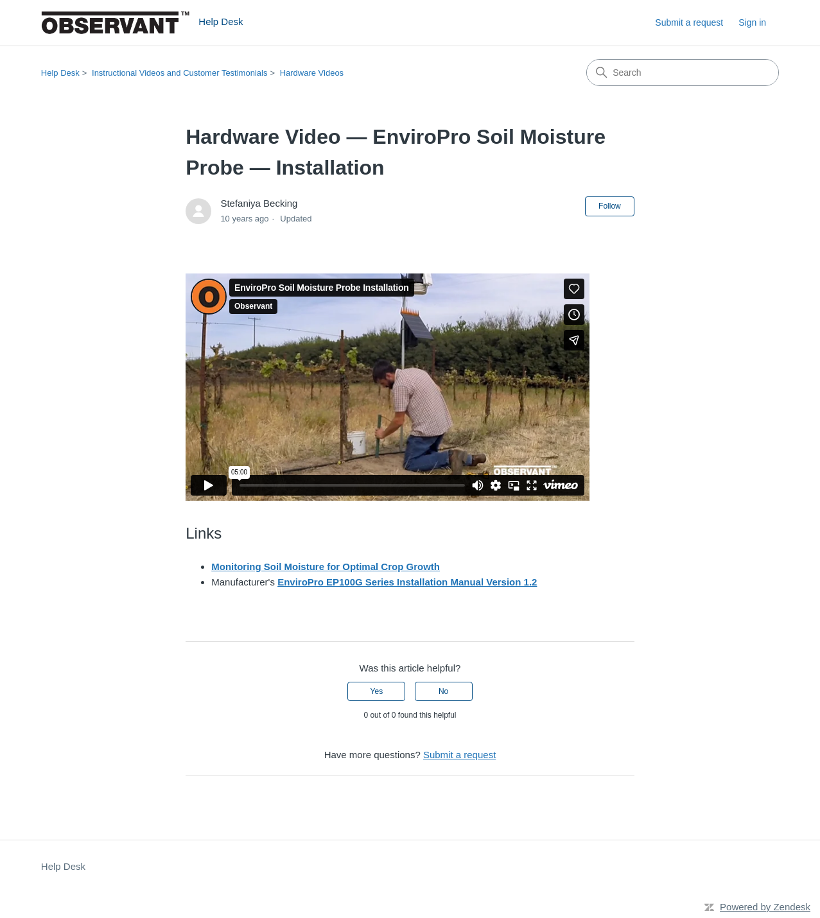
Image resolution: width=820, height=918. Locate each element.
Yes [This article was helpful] (377, 691)
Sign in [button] (752, 22)
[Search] (682, 72)
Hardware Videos (312, 73)
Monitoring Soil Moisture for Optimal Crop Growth (325, 566)
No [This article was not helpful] (443, 691)
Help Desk (60, 73)
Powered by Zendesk (765, 906)
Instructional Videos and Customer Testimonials (179, 73)
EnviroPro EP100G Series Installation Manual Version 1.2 (407, 581)
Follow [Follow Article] (609, 206)
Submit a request (689, 22)
